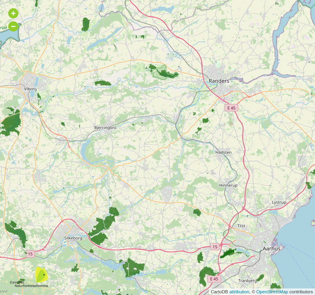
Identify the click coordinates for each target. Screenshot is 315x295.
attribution (239, 291)
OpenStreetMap (272, 291)
